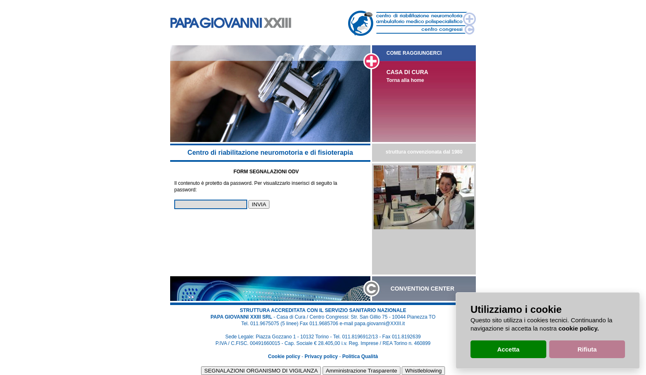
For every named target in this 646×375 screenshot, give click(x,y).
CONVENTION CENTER (422, 288)
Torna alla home (405, 80)
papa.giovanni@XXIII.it (379, 323)
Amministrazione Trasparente (361, 371)
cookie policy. (578, 328)
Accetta (508, 349)
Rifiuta (587, 349)
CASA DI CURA (407, 72)
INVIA (259, 204)
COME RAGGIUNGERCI (414, 53)
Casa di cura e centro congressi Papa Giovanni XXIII (230, 22)
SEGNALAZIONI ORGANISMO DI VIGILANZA (261, 371)
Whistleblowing (423, 371)
